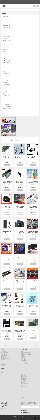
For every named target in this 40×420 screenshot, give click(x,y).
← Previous (4, 345)
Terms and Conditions (4, 353)
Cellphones (5, 93)
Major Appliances (6, 110)
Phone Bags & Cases (6, 99)
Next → (36, 345)
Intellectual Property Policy (5, 359)
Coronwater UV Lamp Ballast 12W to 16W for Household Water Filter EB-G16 (33, 158)
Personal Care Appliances (7, 108)
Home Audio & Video (6, 27)
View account (3, 365)
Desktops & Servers (6, 88)
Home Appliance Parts (24, 398)
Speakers (4, 29)
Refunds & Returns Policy (5, 356)
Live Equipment (23, 360)
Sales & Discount (4, 372)
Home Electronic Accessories (7, 42)
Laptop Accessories (6, 73)
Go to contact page (4, 409)
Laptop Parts (5, 75)
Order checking (3, 366)
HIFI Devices (5, 31)
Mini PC (4, 86)
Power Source (5, 53)
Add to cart (7, 164)
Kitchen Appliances (6, 104)
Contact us (3, 360)
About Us (2, 357)
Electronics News (4, 373)
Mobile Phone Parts (6, 97)
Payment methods (4, 355)
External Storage (23, 381)
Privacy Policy (3, 352)
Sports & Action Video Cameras (8, 20)
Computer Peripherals (6, 60)
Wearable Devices (6, 47)
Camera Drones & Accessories (8, 18)
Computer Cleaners (6, 62)
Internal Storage (5, 80)
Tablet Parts (23, 376)
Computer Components (7, 58)
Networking (5, 82)
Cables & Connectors (6, 84)
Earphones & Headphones (7, 40)
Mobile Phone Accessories (7, 95)
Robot (4, 51)
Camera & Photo (5, 16)
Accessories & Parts (24, 365)
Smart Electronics (6, 36)
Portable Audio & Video (6, 25)
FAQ (2, 354)
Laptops (4, 71)
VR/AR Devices (5, 49)
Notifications (3, 371)
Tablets (4, 64)
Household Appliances (6, 106)
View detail (7, 162)
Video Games (5, 38)
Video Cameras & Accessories (8, 23)
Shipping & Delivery (4, 358)
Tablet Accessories (6, 69)
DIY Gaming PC (5, 91)
